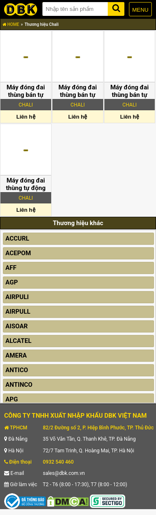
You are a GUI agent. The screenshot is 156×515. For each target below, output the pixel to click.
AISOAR (16, 326)
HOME (10, 24)
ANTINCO (18, 384)
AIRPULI (17, 297)
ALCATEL (18, 341)
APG (11, 399)
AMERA (16, 355)
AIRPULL (17, 311)
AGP (11, 282)
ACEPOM (18, 253)
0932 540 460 (58, 462)
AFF (11, 267)
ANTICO (16, 370)
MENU (140, 10)
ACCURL (17, 238)
